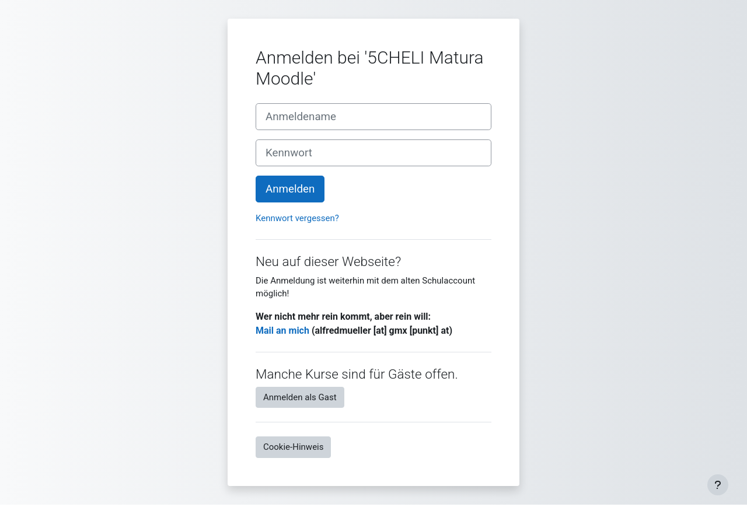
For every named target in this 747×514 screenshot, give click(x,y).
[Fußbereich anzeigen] (717, 484)
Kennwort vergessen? (297, 218)
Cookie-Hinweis (293, 447)
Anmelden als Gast (300, 397)
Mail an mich (282, 330)
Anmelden (290, 189)
